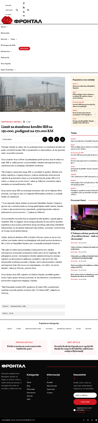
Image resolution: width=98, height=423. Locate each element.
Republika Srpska (11, 122)
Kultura (75, 110)
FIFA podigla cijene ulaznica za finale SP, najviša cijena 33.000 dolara (83, 96)
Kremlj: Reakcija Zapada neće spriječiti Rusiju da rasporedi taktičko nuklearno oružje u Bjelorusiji (73, 349)
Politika (73, 174)
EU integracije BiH (78, 102)
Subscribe (85, 402)
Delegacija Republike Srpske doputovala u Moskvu (83, 122)
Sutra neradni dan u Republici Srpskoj (84, 87)
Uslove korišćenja (83, 411)
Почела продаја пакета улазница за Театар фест (82, 114)
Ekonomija (74, 243)
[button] (17, 10)
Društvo (75, 83)
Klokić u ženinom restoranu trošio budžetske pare (24, 347)
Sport (74, 92)
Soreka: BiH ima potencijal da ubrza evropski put (84, 105)
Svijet (74, 118)
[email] (85, 395)
